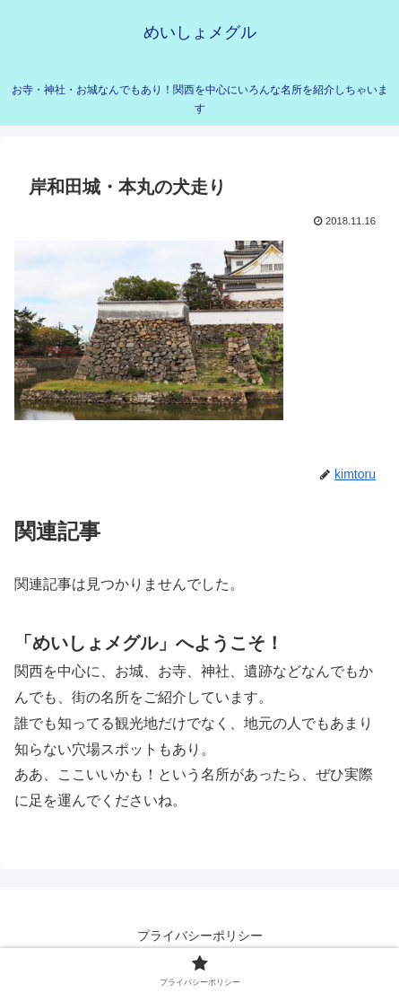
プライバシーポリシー (200, 935)
